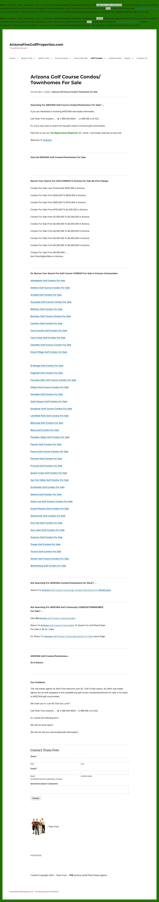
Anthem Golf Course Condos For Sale (50, 287)
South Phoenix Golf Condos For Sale (49, 508)
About (128, 58)
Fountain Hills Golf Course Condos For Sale (53, 380)
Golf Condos (97, 58)
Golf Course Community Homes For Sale (68, 636)
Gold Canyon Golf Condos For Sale (48, 401)
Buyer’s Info (26, 58)
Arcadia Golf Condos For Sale (46, 295)
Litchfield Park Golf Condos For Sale (49, 415)
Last (82, 764)
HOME (47, 92)
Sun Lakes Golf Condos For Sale (47, 530)
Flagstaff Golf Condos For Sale (46, 373)
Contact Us (142, 58)
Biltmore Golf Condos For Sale (46, 309)
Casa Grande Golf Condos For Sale (48, 330)
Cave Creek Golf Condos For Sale (48, 337)
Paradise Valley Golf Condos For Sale (50, 437)
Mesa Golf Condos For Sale (44, 430)
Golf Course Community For (76, 590)
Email (34, 768)
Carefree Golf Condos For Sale (46, 323)
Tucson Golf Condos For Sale (45, 551)
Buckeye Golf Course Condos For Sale (50, 316)
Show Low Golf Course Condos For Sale (51, 501)
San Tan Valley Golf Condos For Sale (49, 480)
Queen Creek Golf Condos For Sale (48, 473)
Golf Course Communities (61, 625)
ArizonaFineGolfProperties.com (36, 45)
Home (12, 58)
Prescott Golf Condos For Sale (46, 466)
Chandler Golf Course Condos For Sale (50, 345)
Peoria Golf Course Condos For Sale (49, 451)
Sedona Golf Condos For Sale (45, 494)
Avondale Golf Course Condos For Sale (51, 302)
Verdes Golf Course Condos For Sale (49, 558)
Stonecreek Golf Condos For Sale (47, 516)
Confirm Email (86, 776)
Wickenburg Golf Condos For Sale (48, 566)
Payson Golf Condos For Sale (45, 444)
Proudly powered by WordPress (47, 892)
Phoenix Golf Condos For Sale (46, 458)
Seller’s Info (43, 58)
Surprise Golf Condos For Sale (46, 537)
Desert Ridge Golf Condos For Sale (48, 352)
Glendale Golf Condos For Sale (46, 394)
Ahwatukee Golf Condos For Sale (47, 280)
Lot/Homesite (115, 58)
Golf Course (57, 618)
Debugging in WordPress (146, 8)
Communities (61, 58)
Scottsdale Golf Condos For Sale (47, 487)
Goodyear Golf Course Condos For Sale (51, 408)
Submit (35, 798)
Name (34, 756)
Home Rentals (80, 58)
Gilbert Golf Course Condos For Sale (49, 387)
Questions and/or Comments (44, 783)
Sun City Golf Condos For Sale (46, 523)
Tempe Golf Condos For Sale (45, 544)
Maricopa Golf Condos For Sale (46, 423)
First (32, 764)
